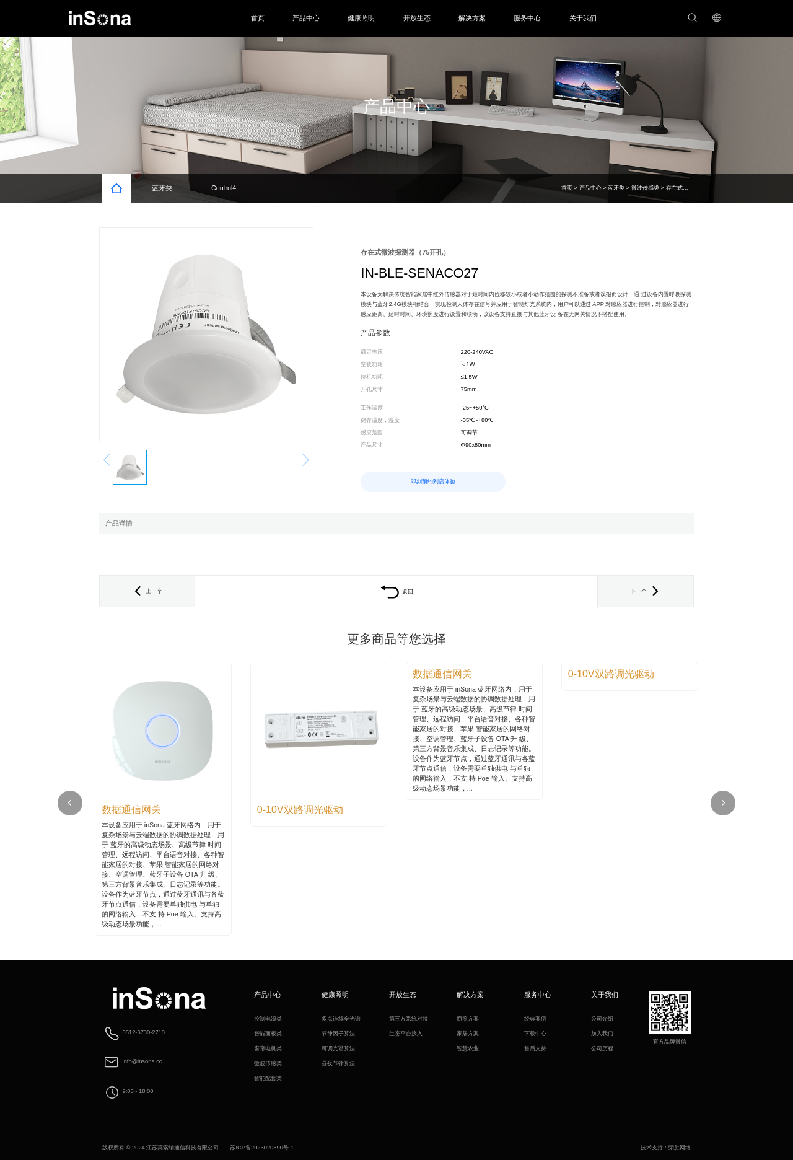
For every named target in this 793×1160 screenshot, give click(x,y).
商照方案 (468, 1019)
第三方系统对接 (408, 1019)
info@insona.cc (142, 1062)
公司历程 (602, 1048)
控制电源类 (268, 1019)
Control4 (223, 187)
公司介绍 (602, 1019)
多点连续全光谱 (341, 1019)
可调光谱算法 (338, 1048)
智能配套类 (268, 1078)
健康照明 (361, 18)
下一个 (645, 591)
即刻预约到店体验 (433, 481)
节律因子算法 (338, 1033)
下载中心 (535, 1033)
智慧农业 (468, 1048)
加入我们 (602, 1033)
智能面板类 (268, 1033)
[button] (723, 803)
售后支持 (535, 1048)
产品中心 (306, 18)
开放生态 (417, 18)
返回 (396, 592)
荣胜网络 (679, 1148)
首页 (258, 18)
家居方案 (468, 1033)
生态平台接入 (406, 1033)
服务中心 (527, 18)
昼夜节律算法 (338, 1063)
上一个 (147, 591)
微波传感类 (645, 188)
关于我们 (583, 18)
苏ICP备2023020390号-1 (262, 1148)
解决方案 (472, 18)
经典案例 (535, 1019)
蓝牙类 (162, 187)
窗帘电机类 (268, 1048)
